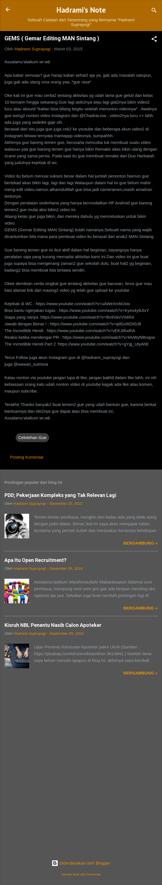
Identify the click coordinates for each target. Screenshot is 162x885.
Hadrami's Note (81, 10)
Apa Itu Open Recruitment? (35, 560)
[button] (154, 40)
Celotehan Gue (32, 437)
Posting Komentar (26, 457)
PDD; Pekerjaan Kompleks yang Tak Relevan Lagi (60, 495)
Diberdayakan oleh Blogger (81, 863)
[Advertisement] (81, 729)
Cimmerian (94, 874)
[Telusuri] (154, 11)
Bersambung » (140, 543)
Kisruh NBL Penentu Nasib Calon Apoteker (52, 625)
